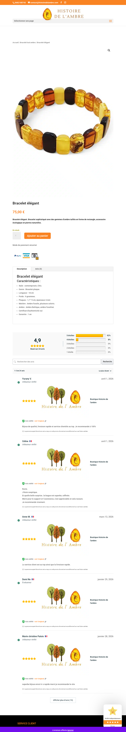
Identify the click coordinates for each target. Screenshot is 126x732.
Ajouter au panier (37, 235)
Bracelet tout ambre (28, 42)
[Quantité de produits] (17, 236)
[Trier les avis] (105, 371)
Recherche (107, 361)
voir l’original (39, 421)
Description (22, 269)
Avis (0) (38, 269)
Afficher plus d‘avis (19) (63, 700)
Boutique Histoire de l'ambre (99, 401)
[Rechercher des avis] (57, 362)
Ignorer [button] (70, 730)
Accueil (16, 42)
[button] (109, 50)
